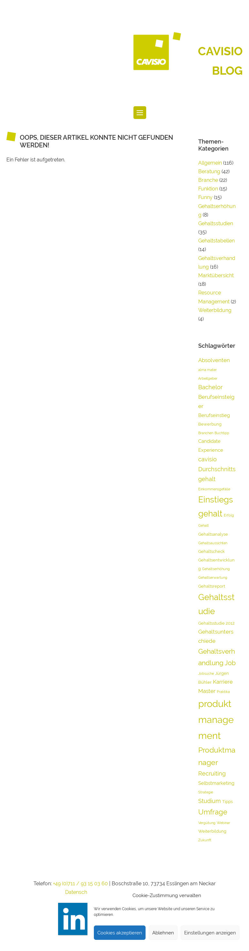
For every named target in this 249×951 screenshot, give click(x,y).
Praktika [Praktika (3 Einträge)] (223, 692)
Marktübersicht (216, 275)
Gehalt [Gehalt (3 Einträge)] (203, 525)
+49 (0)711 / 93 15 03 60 (80, 883)
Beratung (209, 171)
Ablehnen (163, 933)
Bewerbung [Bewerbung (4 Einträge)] (210, 424)
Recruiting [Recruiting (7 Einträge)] (212, 773)
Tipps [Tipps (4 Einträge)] (227, 801)
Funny (205, 197)
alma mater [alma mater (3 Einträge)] (207, 370)
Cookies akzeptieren (119, 933)
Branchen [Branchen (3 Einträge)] (205, 433)
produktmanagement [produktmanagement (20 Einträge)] (216, 719)
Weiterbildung (214, 310)
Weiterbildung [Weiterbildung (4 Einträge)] (212, 831)
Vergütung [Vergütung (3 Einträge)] (206, 823)
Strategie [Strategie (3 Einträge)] (205, 792)
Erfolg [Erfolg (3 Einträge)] (229, 515)
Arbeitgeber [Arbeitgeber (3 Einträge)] (207, 378)
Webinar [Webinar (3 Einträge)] (223, 823)
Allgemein (210, 163)
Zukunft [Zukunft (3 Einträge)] (204, 840)
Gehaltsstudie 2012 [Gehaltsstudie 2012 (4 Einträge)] (216, 623)
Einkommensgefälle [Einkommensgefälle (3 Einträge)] (214, 489)
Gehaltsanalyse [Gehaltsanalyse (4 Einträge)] (213, 534)
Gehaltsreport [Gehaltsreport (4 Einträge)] (211, 586)
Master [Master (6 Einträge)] (206, 691)
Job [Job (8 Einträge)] (230, 663)
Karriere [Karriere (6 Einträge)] (223, 682)
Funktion (208, 189)
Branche (208, 180)
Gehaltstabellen (216, 241)
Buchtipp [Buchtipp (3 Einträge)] (222, 433)
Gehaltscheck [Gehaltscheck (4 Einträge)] (211, 551)
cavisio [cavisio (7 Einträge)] (207, 459)
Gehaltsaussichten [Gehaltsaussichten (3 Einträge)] (212, 543)
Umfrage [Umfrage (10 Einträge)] (212, 812)
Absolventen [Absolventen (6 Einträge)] (214, 360)
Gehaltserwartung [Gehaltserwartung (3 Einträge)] (212, 577)
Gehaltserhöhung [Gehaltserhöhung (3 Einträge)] (216, 569)
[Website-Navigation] (139, 112)
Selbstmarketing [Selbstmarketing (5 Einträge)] (216, 783)
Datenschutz (79, 892)
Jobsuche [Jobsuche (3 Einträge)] (206, 673)
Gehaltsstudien (215, 223)
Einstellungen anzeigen (210, 933)
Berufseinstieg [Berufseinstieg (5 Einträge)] (214, 415)
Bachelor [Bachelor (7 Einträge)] (210, 387)
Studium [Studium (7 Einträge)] (209, 801)
